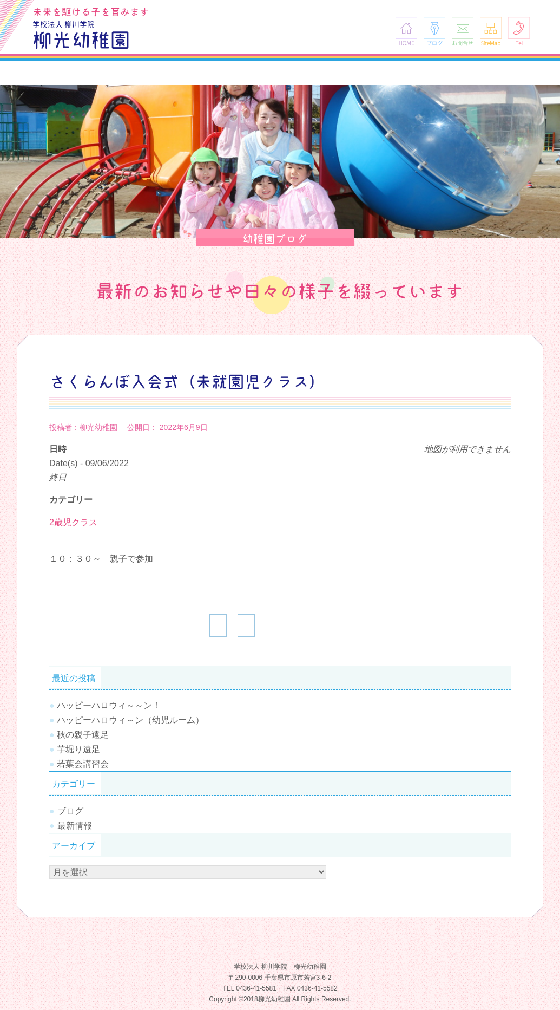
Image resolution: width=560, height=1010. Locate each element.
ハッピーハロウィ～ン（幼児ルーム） (130, 720)
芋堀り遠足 (78, 749)
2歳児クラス (73, 522)
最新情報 (74, 825)
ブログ (434, 31)
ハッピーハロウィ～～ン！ (109, 705)
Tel (519, 31)
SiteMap (491, 31)
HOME (406, 31)
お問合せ (462, 31)
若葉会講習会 (83, 763)
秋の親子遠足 (83, 734)
